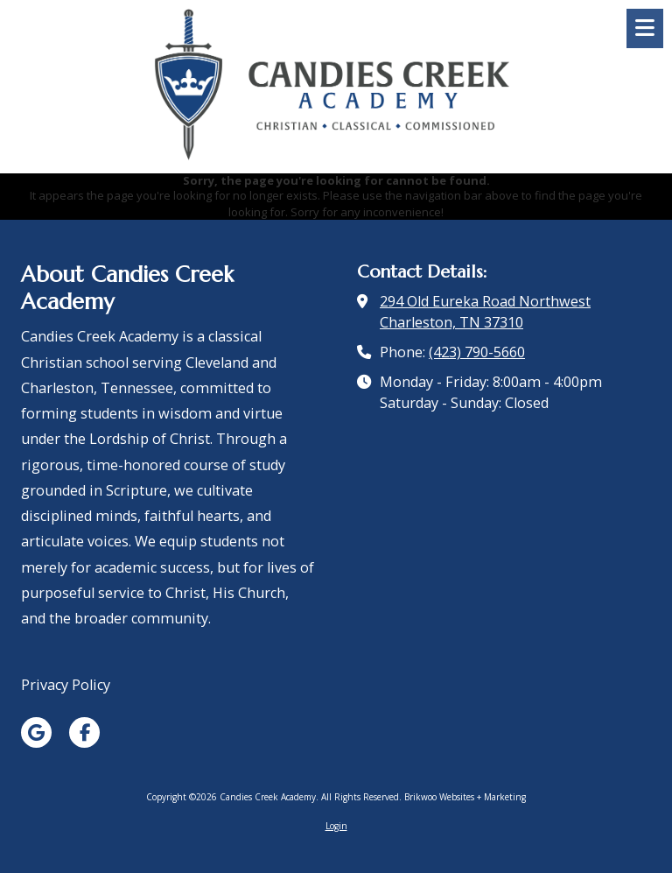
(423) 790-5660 (477, 352)
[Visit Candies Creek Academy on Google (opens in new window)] (36, 732)
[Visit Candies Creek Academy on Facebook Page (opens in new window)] (84, 732)
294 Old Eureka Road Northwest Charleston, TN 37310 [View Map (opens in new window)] (485, 312)
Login (336, 826)
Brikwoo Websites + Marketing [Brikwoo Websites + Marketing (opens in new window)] (465, 797)
